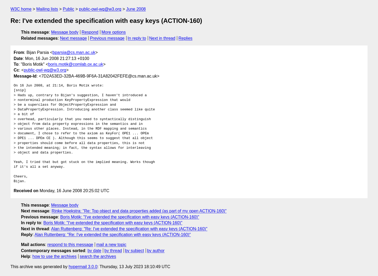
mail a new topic (111, 244)
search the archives (98, 256)
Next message (73, 38)
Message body (64, 32)
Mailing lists (47, 9)
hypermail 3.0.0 (83, 266)
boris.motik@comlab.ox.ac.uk (75, 64)
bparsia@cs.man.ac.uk (73, 52)
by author (156, 250)
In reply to (137, 38)
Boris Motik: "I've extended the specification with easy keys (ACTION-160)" (129, 217)
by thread (113, 250)
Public (68, 9)
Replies (185, 38)
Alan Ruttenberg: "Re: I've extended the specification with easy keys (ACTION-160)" (129, 229)
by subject (134, 250)
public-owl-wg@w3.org (100, 9)
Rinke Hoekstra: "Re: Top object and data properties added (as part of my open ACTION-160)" (139, 211)
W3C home (21, 9)
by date (94, 250)
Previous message (107, 38)
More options (114, 32)
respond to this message (70, 244)
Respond (90, 32)
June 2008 (136, 9)
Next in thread (162, 38)
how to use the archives (55, 256)
